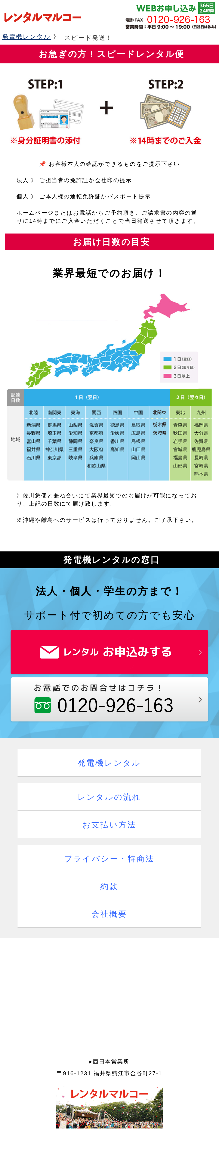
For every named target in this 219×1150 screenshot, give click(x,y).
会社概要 (109, 914)
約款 (109, 886)
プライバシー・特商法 (109, 858)
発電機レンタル (26, 36)
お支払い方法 (109, 824)
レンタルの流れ (109, 797)
